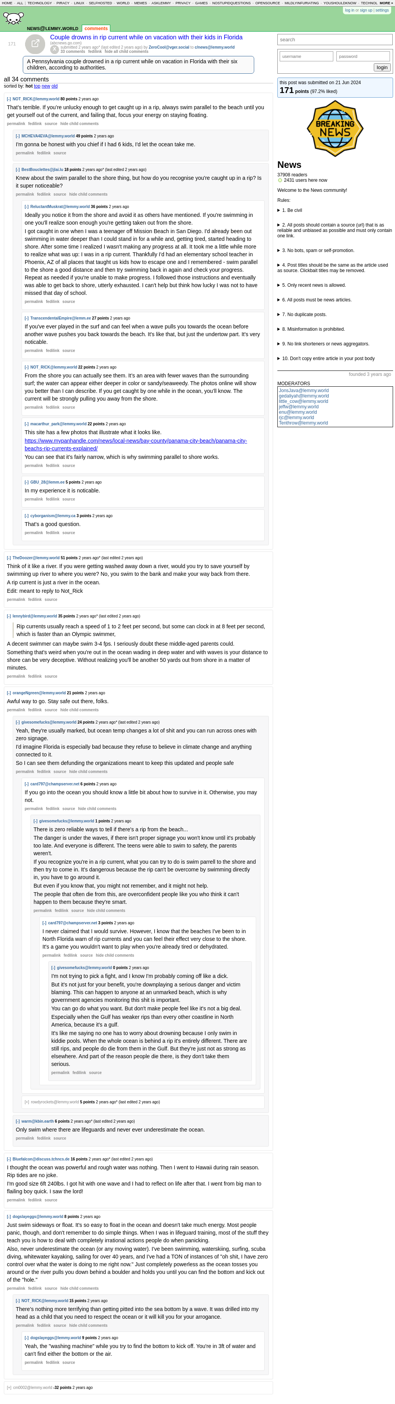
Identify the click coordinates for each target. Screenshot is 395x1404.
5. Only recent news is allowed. (314, 285)
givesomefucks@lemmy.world (49, 722)
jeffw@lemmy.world (299, 406)
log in (349, 10)
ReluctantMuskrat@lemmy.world (60, 207)
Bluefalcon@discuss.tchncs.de (41, 1159)
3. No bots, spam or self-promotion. (318, 250)
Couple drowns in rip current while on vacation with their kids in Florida (146, 37)
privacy (183, 3)
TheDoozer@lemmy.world (36, 558)
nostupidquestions (231, 3)
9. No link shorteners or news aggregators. (326, 344)
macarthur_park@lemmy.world (58, 424)
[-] (9, 99)
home (7, 3)
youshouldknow (340, 3)
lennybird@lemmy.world (35, 616)
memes (140, 3)
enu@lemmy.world (298, 412)
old (54, 86)
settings (382, 10)
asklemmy (161, 3)
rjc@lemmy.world (296, 417)
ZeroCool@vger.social (169, 47)
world (123, 3)
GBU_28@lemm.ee (47, 482)
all (20, 3)
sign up (366, 10)
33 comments (73, 51)
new (46, 86)
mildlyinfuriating (302, 3)
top (37, 86)
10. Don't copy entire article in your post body (328, 358)
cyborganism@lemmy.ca (53, 516)
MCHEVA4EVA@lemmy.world (48, 136)
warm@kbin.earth (38, 1121)
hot (29, 86)
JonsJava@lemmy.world (304, 390)
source (51, 124)
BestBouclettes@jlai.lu (42, 169)
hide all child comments (127, 51)
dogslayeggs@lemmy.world (38, 1217)
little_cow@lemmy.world (303, 401)
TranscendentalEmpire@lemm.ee (60, 318)
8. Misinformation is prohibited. (313, 329)
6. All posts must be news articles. (317, 300)
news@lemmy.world (52, 28)
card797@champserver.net (54, 784)
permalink (16, 124)
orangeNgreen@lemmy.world (39, 693)
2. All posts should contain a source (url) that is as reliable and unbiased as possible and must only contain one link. (334, 230)
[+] (27, 1102)
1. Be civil (292, 210)
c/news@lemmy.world (215, 47)
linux (79, 3)
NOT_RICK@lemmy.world (36, 99)
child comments (79, 124)
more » (386, 3)
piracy (62, 3)
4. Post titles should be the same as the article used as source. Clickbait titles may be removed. (332, 267)
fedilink (95, 51)
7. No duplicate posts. (304, 314)
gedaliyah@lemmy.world (304, 396)
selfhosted (100, 3)
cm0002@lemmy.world (32, 1387)
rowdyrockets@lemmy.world (55, 1102)
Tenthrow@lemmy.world (303, 423)
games (201, 3)
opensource (267, 3)
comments (96, 28)
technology (39, 3)
